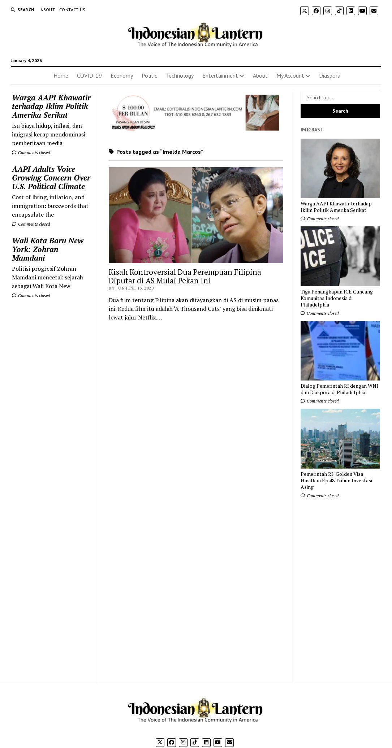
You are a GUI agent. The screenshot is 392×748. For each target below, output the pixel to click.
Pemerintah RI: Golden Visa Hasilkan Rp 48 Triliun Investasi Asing (336, 480)
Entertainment (220, 75)
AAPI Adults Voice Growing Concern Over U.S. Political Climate (51, 178)
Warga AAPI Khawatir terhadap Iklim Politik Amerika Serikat (51, 106)
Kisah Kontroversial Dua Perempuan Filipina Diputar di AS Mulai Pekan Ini (185, 276)
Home (60, 75)
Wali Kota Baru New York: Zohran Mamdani (47, 249)
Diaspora (329, 75)
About (47, 9)
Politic (149, 75)
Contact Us (72, 9)
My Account (290, 75)
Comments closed (31, 152)
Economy (122, 75)
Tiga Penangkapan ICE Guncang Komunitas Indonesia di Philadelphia (337, 298)
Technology (180, 75)
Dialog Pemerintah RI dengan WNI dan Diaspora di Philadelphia (339, 389)
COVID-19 (89, 75)
